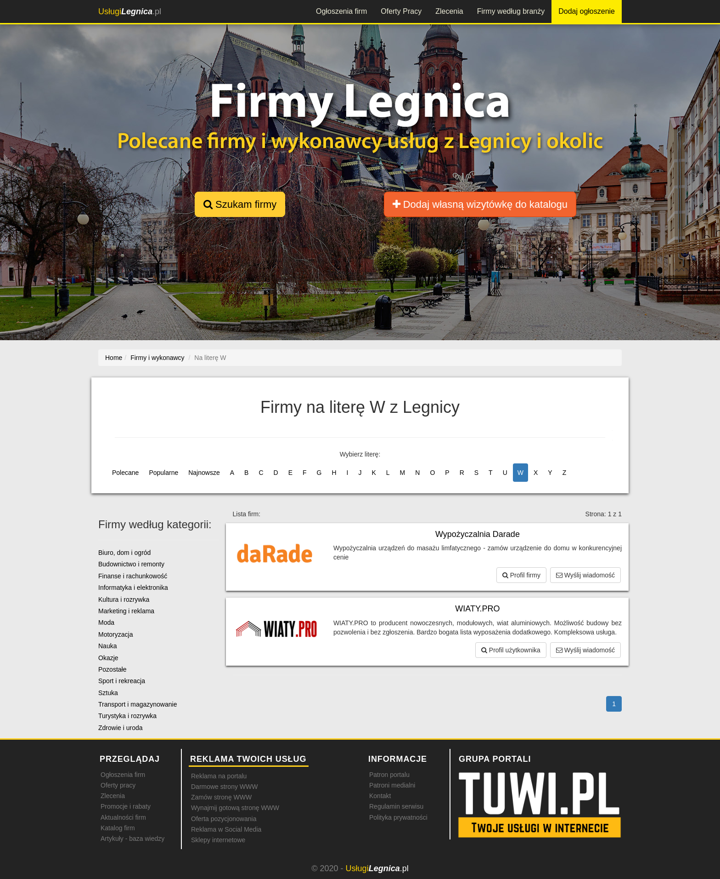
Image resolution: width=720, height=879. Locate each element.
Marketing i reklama (126, 611)
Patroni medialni (392, 785)
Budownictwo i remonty (131, 564)
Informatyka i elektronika (133, 587)
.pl (129, 11)
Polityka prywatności (398, 817)
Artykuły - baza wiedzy (132, 838)
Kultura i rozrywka (123, 599)
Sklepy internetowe (218, 840)
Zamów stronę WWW (221, 797)
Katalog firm (118, 828)
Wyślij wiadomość (585, 575)
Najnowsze (203, 472)
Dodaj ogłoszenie (586, 11)
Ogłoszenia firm (341, 11)
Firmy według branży (511, 11)
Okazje (108, 658)
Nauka (107, 646)
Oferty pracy (118, 785)
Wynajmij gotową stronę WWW (235, 807)
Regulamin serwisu (396, 806)
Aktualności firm (123, 817)
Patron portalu (389, 774)
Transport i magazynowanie (137, 704)
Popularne (163, 472)
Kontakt (380, 795)
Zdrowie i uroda (120, 727)
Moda (106, 622)
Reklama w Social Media (226, 829)
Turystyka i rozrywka (127, 715)
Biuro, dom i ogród (124, 552)
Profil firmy (521, 575)
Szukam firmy (239, 204)
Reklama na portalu (219, 776)
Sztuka (108, 692)
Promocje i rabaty (126, 806)
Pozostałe (112, 669)
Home (113, 357)
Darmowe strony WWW (224, 786)
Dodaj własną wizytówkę (480, 204)
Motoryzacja (115, 634)
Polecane (125, 472)
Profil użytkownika (510, 650)
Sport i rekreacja (121, 681)
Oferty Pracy (401, 11)
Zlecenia (449, 11)
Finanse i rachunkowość (132, 576)
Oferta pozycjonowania (223, 818)
